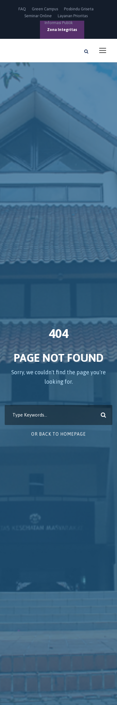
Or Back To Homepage (58, 434)
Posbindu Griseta (79, 9)
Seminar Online (38, 15)
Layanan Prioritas (73, 15)
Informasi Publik (59, 22)
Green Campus (45, 9)
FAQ (22, 9)
